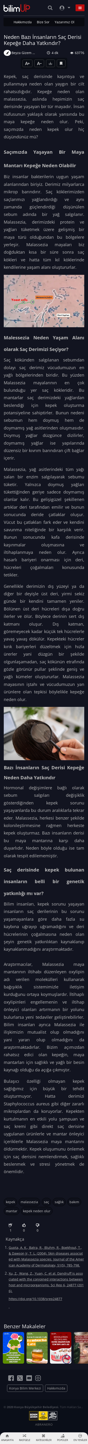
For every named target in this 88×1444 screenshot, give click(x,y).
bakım (74, 1202)
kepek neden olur (36, 1211)
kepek (10, 1202)
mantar (11, 1211)
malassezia (29, 1202)
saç (46, 1202)
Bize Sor (43, 22)
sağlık (59, 1202)
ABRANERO (44, 1424)
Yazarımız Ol (64, 22)
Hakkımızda (23, 22)
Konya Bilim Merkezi (25, 1388)
